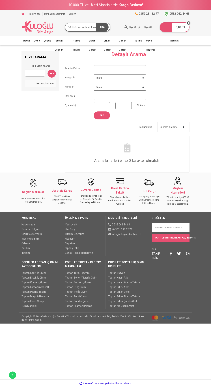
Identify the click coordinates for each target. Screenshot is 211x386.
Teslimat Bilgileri (30, 229)
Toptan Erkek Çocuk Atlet (122, 301)
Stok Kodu (70, 96)
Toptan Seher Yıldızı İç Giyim (81, 277)
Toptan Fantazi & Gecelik (35, 287)
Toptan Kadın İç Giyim (33, 272)
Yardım (25, 248)
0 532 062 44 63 (121, 224)
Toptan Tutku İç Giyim (77, 272)
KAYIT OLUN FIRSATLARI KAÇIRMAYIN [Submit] (172, 237)
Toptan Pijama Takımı (33, 291)
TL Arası (141, 105)
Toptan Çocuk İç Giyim (34, 282)
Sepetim (70, 243)
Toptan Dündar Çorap (77, 301)
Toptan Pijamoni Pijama (78, 305)
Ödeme (25, 243)
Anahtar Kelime (72, 68)
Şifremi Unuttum (74, 234)
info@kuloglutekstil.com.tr (127, 234)
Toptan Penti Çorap (76, 296)
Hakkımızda (28, 224)
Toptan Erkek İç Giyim (33, 277)
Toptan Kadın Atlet (118, 277)
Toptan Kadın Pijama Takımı (124, 282)
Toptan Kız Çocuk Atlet (121, 305)
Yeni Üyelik (71, 224)
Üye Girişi (70, 229)
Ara (51, 73)
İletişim (25, 252)
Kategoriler (70, 77)
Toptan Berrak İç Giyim (78, 282)
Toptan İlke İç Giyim (76, 291)
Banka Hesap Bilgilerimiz (79, 252)
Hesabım (70, 238)
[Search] (87, 27)
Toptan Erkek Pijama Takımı (124, 296)
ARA (102, 27)
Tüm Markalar (29, 305)
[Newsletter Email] (171, 227)
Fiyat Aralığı (70, 105)
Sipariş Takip (72, 248)
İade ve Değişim (30, 238)
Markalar (174, 40)
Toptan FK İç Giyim (75, 287)
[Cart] (175, 27)
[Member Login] (132, 27)
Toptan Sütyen (116, 272)
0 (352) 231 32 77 (122, 229)
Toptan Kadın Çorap (32, 301)
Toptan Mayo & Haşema (35, 296)
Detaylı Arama (45, 83)
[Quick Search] (35, 73)
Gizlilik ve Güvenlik (31, 234)
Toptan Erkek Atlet (118, 287)
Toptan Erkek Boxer (119, 291)
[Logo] (37, 27)
